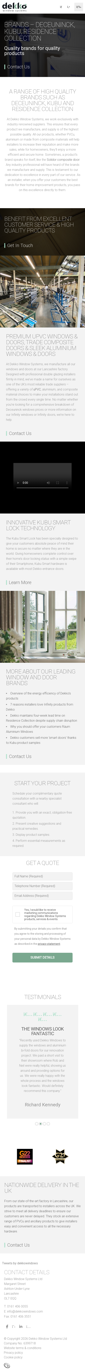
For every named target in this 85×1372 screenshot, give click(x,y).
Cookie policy (13, 1357)
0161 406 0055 (17, 1306)
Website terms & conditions (22, 1348)
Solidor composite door (63, 160)
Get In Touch (20, 245)
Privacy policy (13, 1353)
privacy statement (49, 943)
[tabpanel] (42, 1062)
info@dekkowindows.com (25, 1311)
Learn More (20, 582)
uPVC (37, 389)
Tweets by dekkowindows (20, 1263)
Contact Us (18, 67)
